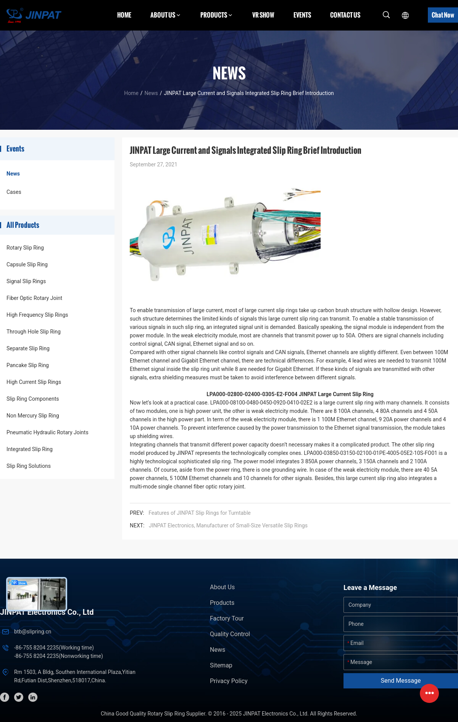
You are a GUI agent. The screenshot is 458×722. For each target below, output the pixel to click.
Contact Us (345, 14)
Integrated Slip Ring (29, 449)
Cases (13, 192)
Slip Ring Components (32, 399)
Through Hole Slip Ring (33, 332)
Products (222, 602)
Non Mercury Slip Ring (32, 416)
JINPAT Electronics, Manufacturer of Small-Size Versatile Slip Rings (228, 525)
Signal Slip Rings (26, 281)
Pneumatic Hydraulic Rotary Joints (47, 432)
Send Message (401, 680)
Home (124, 14)
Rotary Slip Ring (25, 248)
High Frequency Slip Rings (37, 315)
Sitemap (221, 665)
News (151, 93)
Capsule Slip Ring (27, 264)
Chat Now (443, 14)
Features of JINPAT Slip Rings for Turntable (199, 513)
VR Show (263, 14)
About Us (222, 587)
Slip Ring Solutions (28, 466)
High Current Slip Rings (33, 382)
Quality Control (230, 634)
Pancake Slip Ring (27, 365)
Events (302, 14)
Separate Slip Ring (28, 348)
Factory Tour (227, 618)
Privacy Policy (229, 681)
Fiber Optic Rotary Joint (34, 298)
